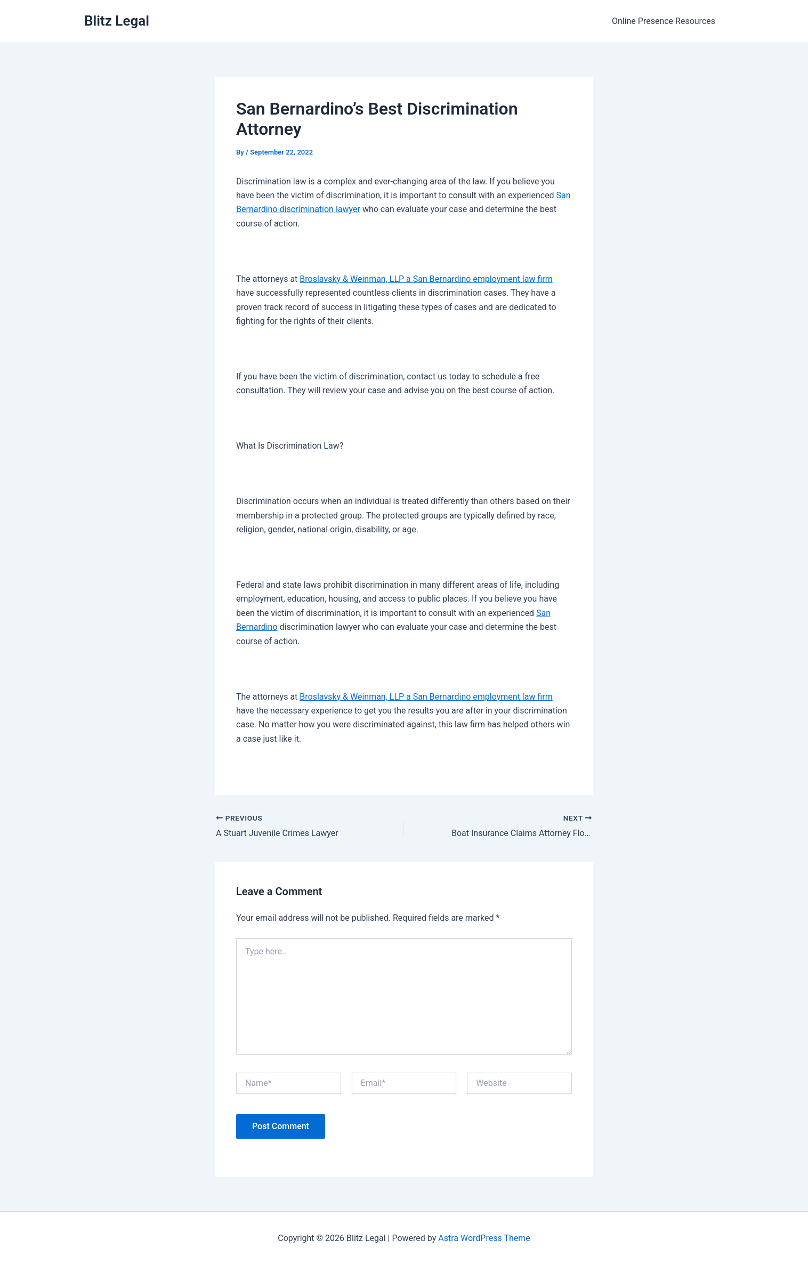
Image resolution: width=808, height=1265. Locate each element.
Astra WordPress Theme (484, 1238)
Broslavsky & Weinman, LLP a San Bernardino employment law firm (426, 279)
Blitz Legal (116, 21)
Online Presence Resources (663, 21)
